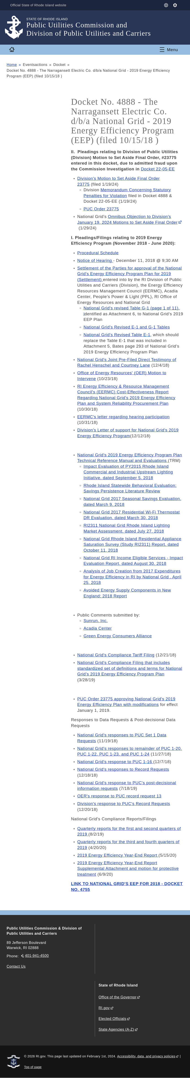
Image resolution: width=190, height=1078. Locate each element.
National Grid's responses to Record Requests (123, 769)
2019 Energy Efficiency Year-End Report (117, 855)
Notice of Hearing (95, 260)
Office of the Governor (117, 997)
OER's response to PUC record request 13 (119, 796)
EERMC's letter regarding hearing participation (123, 416)
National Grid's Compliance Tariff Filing (115, 655)
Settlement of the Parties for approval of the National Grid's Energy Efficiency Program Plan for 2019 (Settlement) (129, 274)
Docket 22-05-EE (158, 169)
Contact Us (16, 966)
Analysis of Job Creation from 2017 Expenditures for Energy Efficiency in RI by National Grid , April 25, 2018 (133, 577)
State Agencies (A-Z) (116, 1029)
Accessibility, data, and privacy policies (146, 1056)
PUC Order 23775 (101, 209)
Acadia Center (98, 628)
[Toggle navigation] (168, 49)
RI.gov (104, 1008)
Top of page (33, 1067)
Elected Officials (112, 1019)
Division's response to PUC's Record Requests (123, 803)
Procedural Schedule (98, 252)
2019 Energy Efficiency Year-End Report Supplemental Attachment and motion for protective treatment (128, 868)
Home (12, 65)
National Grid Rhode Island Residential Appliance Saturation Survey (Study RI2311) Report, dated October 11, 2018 (133, 544)
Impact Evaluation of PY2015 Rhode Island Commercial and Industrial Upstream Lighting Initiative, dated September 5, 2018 (128, 472)
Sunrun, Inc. (96, 620)
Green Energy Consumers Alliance (118, 636)
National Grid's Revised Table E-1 (117, 334)
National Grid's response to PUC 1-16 (115, 761)
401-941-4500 (37, 956)
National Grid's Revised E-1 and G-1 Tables (127, 327)
